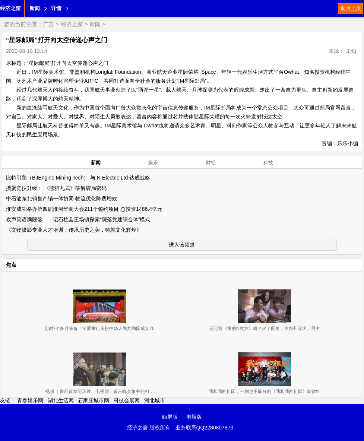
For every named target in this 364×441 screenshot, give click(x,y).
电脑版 (194, 417)
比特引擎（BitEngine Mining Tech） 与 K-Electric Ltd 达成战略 (78, 178)
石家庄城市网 (93, 400)
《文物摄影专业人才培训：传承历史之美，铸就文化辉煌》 (74, 230)
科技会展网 (127, 400)
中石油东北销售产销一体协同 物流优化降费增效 (61, 199)
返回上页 (350, 8)
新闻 (34, 8)
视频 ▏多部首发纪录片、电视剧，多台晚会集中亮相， (99, 391)
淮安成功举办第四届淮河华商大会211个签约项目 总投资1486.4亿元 (84, 209)
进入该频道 (182, 245)
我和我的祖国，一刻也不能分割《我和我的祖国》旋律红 (264, 391)
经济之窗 (10, 8)
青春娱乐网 (30, 400)
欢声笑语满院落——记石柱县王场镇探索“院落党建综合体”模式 (78, 219)
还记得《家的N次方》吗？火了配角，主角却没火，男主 (264, 328)
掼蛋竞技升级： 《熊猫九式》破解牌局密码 (56, 188)
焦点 (11, 265)
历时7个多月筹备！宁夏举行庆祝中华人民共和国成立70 (99, 328)
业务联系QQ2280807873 (204, 428)
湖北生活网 (61, 400)
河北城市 (154, 400)
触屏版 (170, 417)
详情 (56, 8)
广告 (48, 24)
